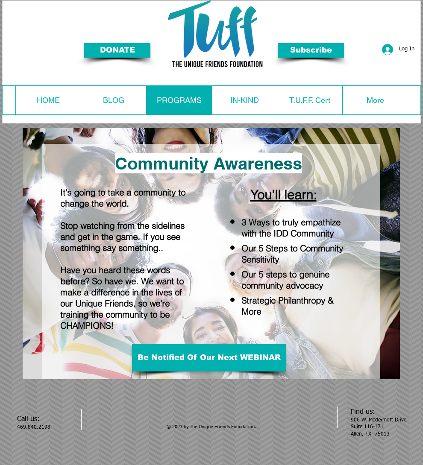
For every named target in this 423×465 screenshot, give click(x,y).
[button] (311, 50)
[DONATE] (117, 50)
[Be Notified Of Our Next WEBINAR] (209, 357)
